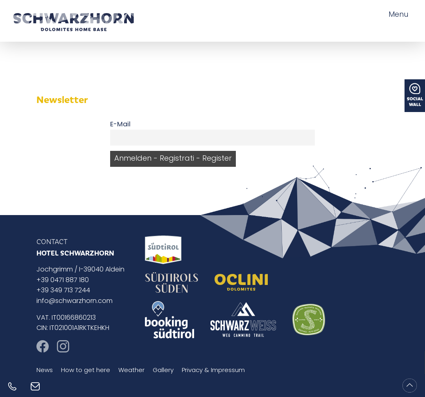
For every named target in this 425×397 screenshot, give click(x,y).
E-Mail (120, 124)
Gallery (163, 371)
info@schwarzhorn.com (74, 301)
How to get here (85, 371)
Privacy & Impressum (213, 371)
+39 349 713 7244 (63, 290)
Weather (131, 371)
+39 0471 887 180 (62, 280)
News (44, 371)
